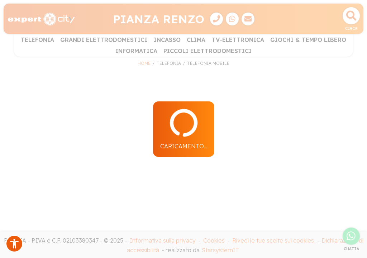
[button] (14, 243)
